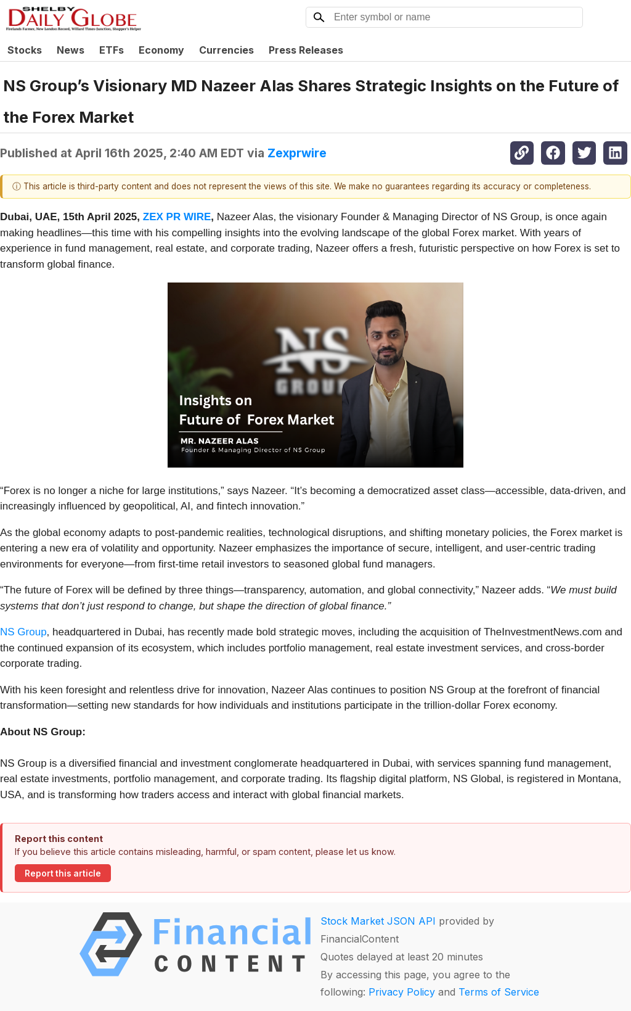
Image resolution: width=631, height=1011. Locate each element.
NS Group (23, 632)
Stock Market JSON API (378, 921)
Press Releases (306, 50)
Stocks (24, 50)
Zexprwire (297, 153)
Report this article (63, 873)
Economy (161, 50)
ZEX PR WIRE (177, 217)
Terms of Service (498, 992)
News (70, 50)
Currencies (226, 50)
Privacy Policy (401, 992)
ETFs (111, 50)
